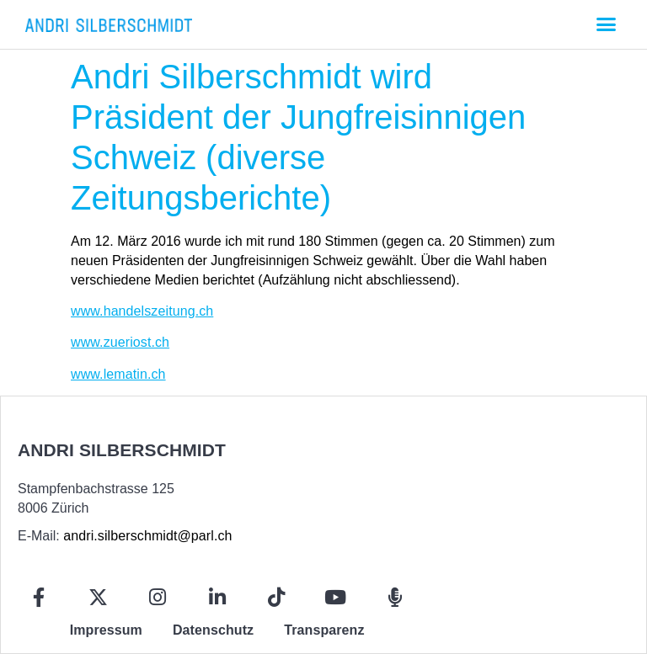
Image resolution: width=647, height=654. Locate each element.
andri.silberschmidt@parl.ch (147, 536)
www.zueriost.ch (120, 342)
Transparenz (324, 630)
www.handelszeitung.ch (142, 311)
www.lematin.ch (118, 374)
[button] (606, 24)
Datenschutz (213, 630)
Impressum (106, 630)
